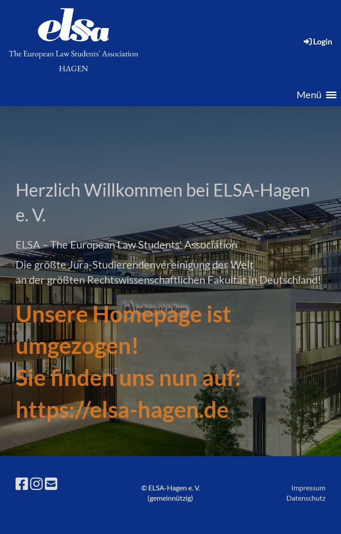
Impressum (308, 487)
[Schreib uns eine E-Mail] (51, 483)
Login (317, 41)
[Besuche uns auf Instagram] (36, 483)
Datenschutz (305, 498)
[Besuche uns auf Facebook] (22, 483)
